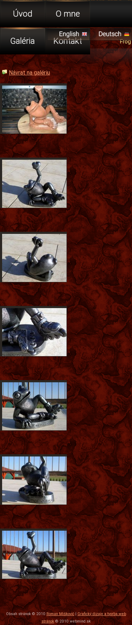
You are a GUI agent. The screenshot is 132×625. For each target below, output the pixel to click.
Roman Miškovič (60, 613)
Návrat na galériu (29, 72)
